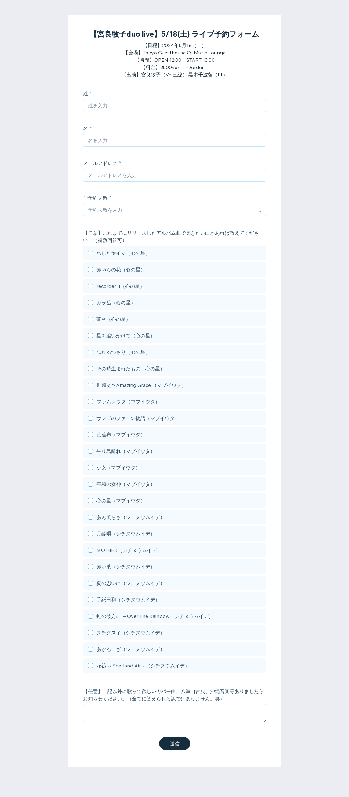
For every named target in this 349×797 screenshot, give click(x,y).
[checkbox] (174, 254)
